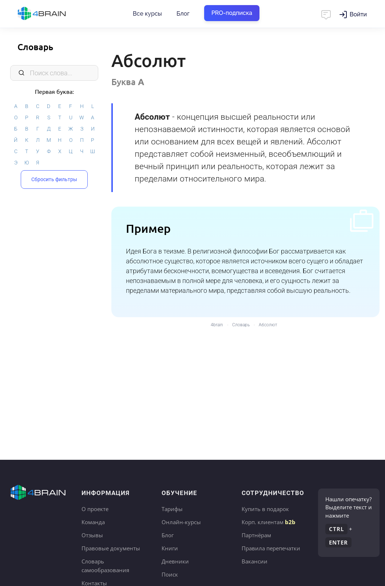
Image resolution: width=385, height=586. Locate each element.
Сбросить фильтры (54, 179)
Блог (183, 13)
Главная (54, 14)
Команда (93, 522)
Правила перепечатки (271, 548)
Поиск (170, 574)
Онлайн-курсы (181, 522)
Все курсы (147, 13)
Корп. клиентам (268, 522)
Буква (127, 81)
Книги (170, 548)
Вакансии (254, 561)
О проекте (95, 509)
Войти (358, 14)
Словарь (35, 46)
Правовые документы (111, 548)
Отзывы (92, 535)
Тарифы (172, 509)
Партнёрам (256, 535)
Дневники (175, 561)
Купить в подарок (265, 509)
